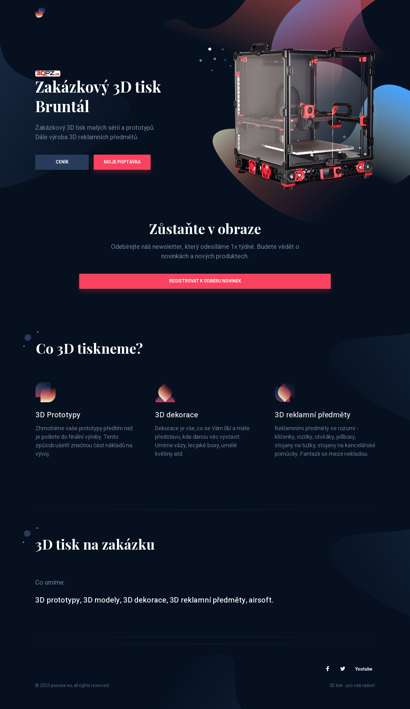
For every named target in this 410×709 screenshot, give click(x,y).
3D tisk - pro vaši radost (352, 685)
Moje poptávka (122, 162)
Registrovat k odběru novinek (205, 281)
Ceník (62, 162)
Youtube (363, 669)
